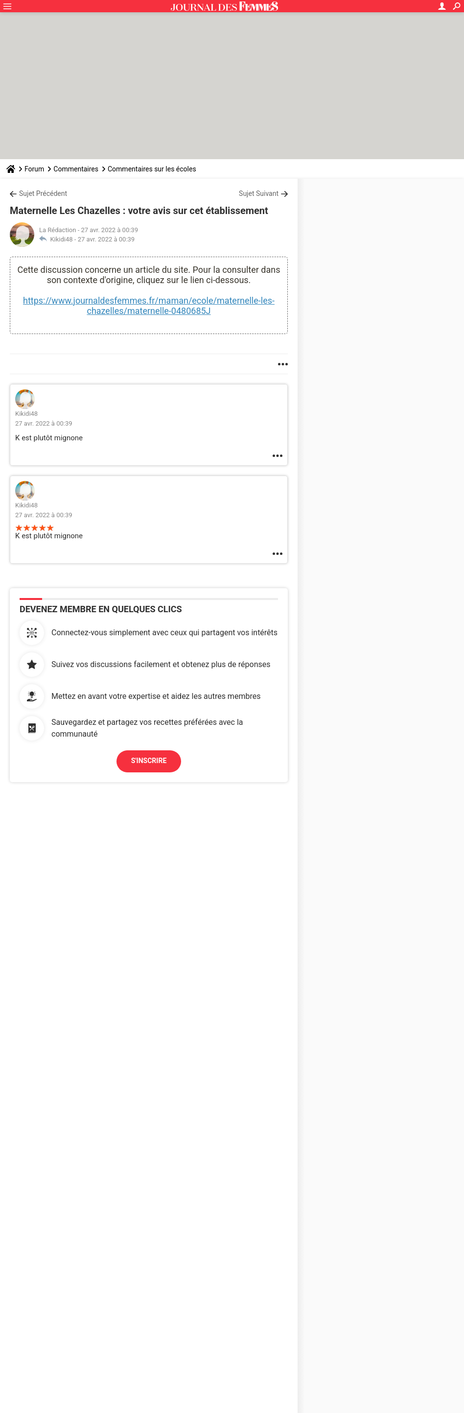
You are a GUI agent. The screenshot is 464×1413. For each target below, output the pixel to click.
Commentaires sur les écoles (152, 169)
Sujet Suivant (258, 193)
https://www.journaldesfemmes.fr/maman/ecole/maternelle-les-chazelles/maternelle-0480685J (149, 305)
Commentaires (75, 169)
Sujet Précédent (43, 193)
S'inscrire (149, 761)
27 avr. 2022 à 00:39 (106, 239)
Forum (34, 169)
